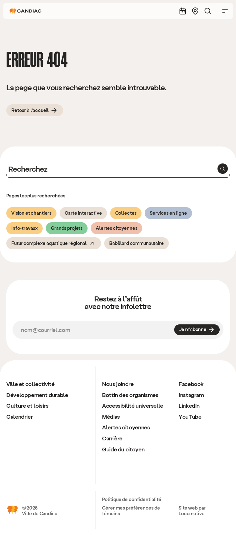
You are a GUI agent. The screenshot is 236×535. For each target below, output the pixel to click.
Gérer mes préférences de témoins (131, 510)
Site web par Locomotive (192, 510)
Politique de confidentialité (131, 499)
